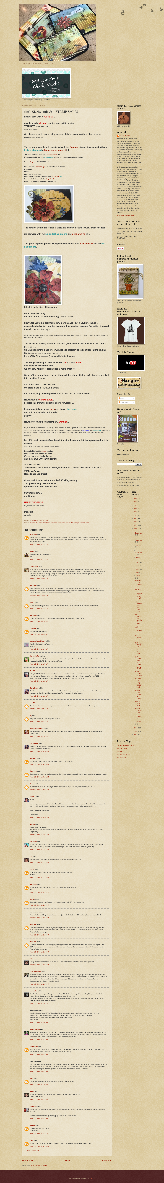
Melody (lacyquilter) (37, 728)
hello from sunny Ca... (138, 645)
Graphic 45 (33, 523)
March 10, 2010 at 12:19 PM (39, 935)
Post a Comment (33, 1151)
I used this (57, 176)
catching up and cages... (138, 583)
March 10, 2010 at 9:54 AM (39, 736)
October (138, 545)
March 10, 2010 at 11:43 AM (39, 862)
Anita (32, 1078)
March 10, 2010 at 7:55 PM (39, 1084)
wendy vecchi (125, 136)
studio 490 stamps (72, 523)
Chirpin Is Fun (35, 656)
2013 (136, 518)
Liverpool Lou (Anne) (37, 641)
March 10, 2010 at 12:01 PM (39, 892)
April (137, 572)
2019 (136, 498)
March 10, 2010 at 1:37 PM (39, 1003)
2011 (136, 525)
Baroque (74, 147)
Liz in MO (33, 628)
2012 (136, 522)
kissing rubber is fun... (138, 673)
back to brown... (138, 637)
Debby (32, 784)
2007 (136, 734)
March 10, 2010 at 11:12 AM (39, 849)
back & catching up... (138, 710)
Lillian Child (34, 566)
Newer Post (27, 1160)
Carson (44, 451)
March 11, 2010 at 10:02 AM (39, 1146)
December (138, 533)
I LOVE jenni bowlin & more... (138, 694)
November (138, 540)
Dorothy (33, 1125)
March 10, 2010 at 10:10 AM (39, 751)
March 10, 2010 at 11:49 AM (39, 877)
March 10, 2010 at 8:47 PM (39, 1118)
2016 (136, 508)
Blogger (92, 1178)
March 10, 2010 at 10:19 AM (39, 764)
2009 (136, 728)
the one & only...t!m (123, 754)
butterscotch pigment (55, 150)
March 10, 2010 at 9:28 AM (39, 696)
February (139, 717)
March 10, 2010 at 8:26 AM (39, 559)
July (137, 563)
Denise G (33, 758)
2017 (136, 505)
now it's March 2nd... (138, 703)
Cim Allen (33, 842)
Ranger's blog (122, 748)
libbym (32, 959)
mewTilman (34, 703)
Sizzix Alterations (44, 523)
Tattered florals (52, 154)
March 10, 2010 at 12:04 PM (39, 905)
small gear (31, 162)
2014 (136, 515)
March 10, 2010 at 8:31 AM (39, 579)
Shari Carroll (121, 757)
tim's (52, 409)
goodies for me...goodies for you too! (138, 683)
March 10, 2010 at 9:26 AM (39, 681)
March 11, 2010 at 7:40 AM (39, 1133)
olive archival (78, 234)
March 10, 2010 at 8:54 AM (39, 664)
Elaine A (33, 796)
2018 (136, 502)
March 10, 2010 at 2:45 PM (39, 1039)
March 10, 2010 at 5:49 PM (39, 1054)
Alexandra (33, 991)
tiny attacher (51, 179)
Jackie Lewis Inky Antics (125, 745)
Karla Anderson (35, 972)
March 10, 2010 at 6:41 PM (39, 1071)
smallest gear (41, 167)
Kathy (32, 899)
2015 (136, 512)
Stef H (32, 603)
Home (67, 1160)
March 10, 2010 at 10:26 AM (39, 790)
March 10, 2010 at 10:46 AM (39, 817)
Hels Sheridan (35, 671)
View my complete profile (125, 215)
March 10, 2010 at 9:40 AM (39, 709)
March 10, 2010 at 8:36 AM (39, 621)
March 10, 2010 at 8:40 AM (39, 634)
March (138, 576)
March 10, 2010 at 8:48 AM (39, 649)
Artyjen (32, 551)
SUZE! (119, 751)
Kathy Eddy (34, 688)
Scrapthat (33, 534)
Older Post (107, 1160)
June (138, 566)
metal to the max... (138, 651)
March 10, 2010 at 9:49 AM (39, 721)
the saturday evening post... (138, 619)
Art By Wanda (35, 1029)
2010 (136, 528)
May (137, 569)
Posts (121, 398)
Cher (31, 1140)
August (138, 557)
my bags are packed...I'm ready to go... (138, 593)
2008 (136, 731)
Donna (32, 1091)
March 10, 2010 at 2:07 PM (39, 1022)
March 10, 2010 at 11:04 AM (39, 835)
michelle (33, 1106)
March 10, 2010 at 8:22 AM (39, 544)
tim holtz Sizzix (85, 523)
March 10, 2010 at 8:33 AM (39, 596)
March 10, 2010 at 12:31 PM (39, 984)
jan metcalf (34, 1046)
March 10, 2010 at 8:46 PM (39, 1099)
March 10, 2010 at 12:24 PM (39, 965)
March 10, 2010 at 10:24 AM (39, 777)
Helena (32, 824)
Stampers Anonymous (57, 523)
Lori (31, 856)
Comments (123, 402)
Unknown (33, 586)
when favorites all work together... (138, 606)
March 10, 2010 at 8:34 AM (39, 608)
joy (31, 716)
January (138, 722)
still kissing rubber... (138, 629)
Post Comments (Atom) (39, 1165)
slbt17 (32, 869)
